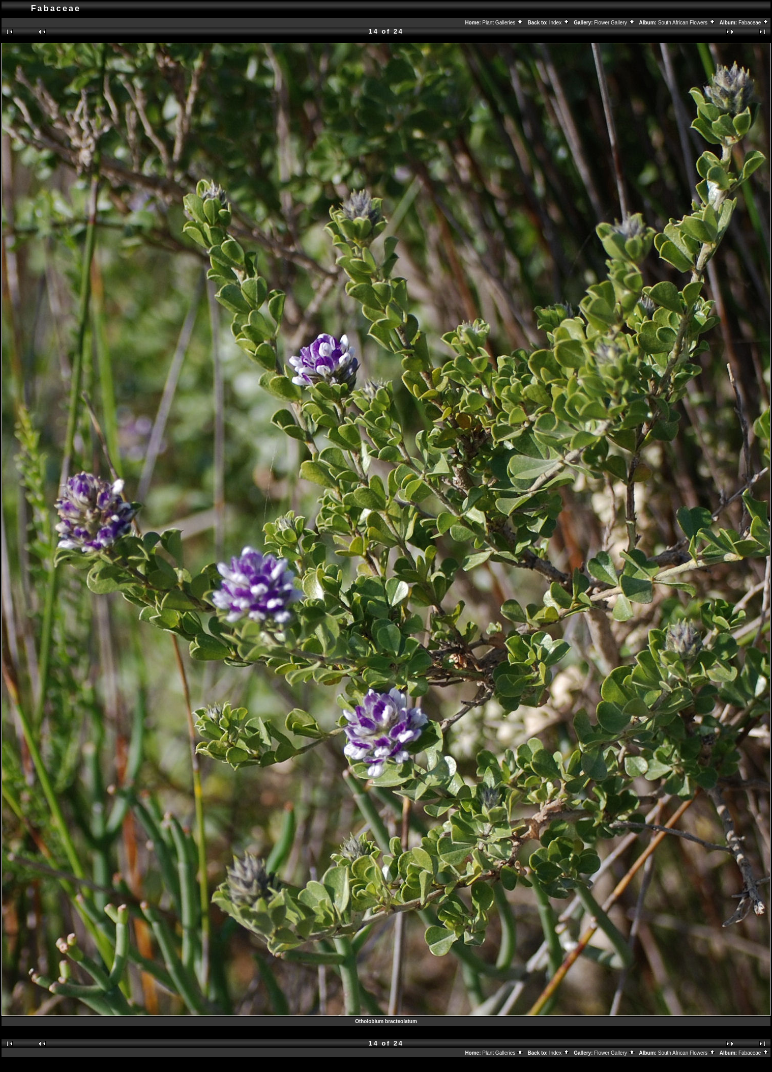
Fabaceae (753, 22)
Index (559, 22)
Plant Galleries (502, 22)
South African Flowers (687, 22)
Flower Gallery (614, 22)
